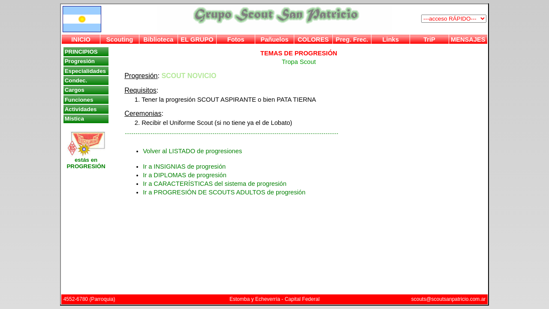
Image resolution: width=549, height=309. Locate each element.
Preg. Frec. (352, 39)
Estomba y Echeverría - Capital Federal (274, 299)
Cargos (74, 90)
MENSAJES (468, 39)
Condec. (76, 80)
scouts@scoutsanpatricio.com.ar (448, 299)
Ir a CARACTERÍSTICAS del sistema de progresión (215, 183)
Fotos (235, 39)
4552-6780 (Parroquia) (89, 299)
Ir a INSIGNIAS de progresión (184, 166)
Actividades (81, 109)
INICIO (80, 39)
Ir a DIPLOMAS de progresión (184, 175)
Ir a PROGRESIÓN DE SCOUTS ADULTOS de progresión (224, 192)
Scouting (119, 39)
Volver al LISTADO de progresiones (192, 151)
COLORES (313, 39)
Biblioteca (158, 39)
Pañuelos (274, 39)
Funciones (79, 100)
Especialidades (85, 71)
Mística (74, 118)
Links (391, 39)
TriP (429, 39)
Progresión (80, 61)
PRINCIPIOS (81, 51)
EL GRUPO (197, 39)
